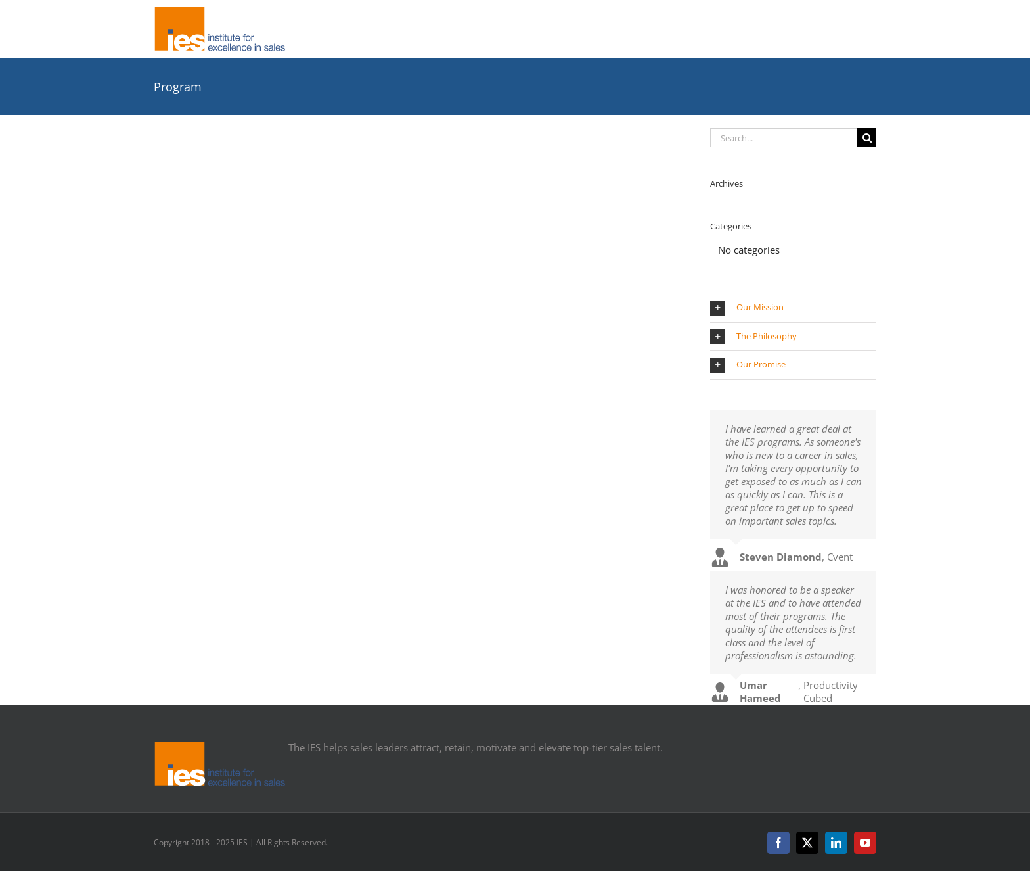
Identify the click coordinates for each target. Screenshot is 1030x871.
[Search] (866, 137)
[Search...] (783, 137)
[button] (793, 308)
